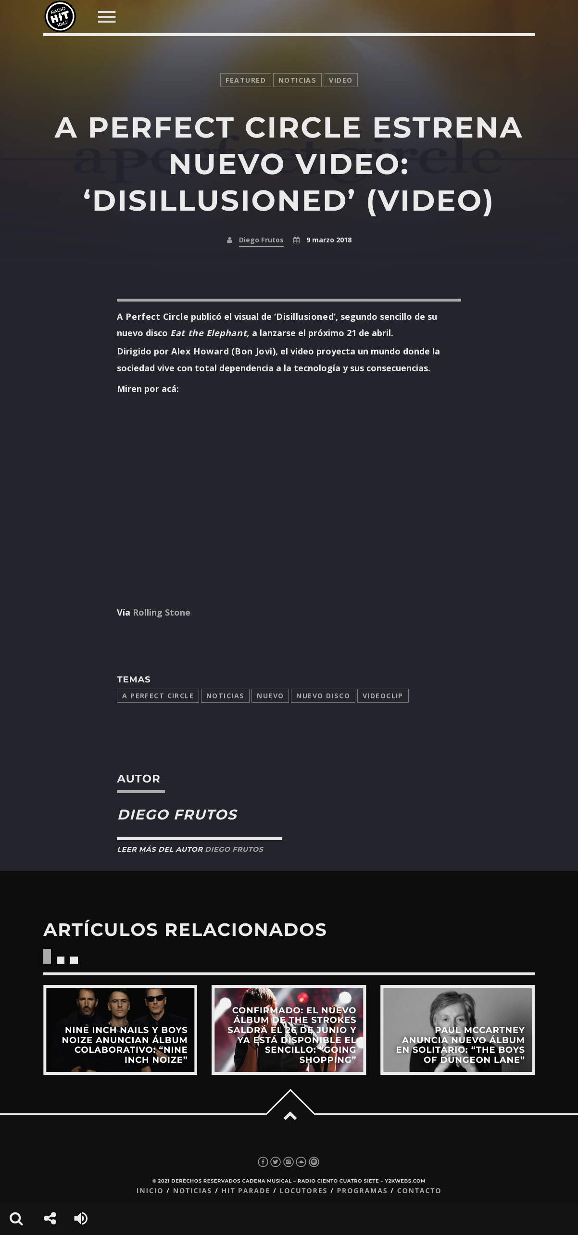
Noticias (225, 695)
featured (246, 80)
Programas (362, 1191)
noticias (297, 80)
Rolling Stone (160, 612)
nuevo (270, 695)
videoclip (383, 695)
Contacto (419, 1191)
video (340, 80)
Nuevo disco (323, 695)
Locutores (303, 1191)
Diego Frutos (261, 239)
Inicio (150, 1191)
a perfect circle (158, 695)
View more (120, 1030)
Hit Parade (245, 1191)
